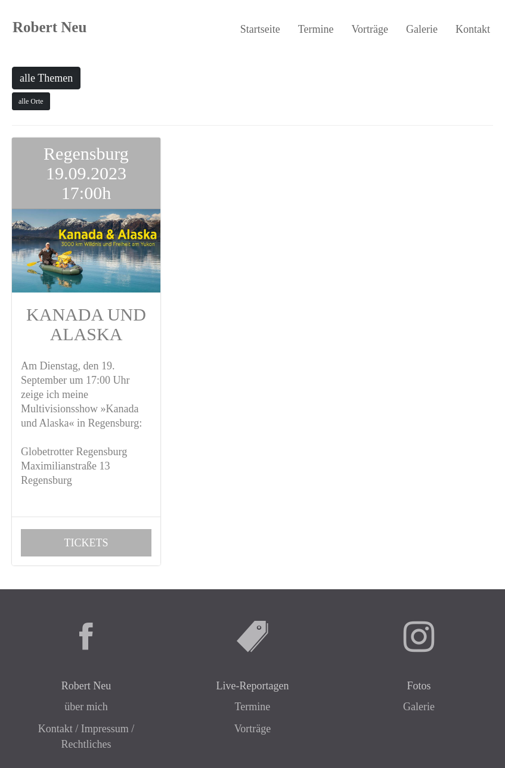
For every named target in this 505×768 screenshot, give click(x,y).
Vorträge (369, 29)
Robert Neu (49, 27)
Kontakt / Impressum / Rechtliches (86, 736)
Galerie (422, 29)
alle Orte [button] (31, 101)
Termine (316, 29)
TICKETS (86, 543)
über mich (85, 707)
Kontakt (473, 29)
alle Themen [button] (46, 78)
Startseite (260, 29)
